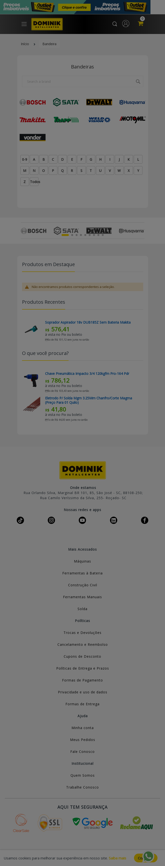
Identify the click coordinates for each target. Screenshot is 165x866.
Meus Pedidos (82, 739)
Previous (23, 230)
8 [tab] (98, 235)
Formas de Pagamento (82, 680)
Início (25, 44)
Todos (34, 181)
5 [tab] (85, 235)
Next (141, 230)
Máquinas (82, 561)
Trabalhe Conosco (82, 787)
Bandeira (49, 44)
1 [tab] (65, 235)
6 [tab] (90, 235)
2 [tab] (72, 235)
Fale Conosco (82, 751)
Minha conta (82, 727)
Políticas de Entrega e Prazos (82, 668)
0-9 (24, 159)
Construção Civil (82, 585)
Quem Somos (83, 775)
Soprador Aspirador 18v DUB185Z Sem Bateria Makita (88, 322)
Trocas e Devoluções (82, 632)
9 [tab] (103, 235)
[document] (82, 858)
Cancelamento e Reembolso (82, 644)
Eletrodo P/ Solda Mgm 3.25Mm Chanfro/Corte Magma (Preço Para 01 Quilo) (88, 400)
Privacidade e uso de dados (82, 692)
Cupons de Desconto (82, 656)
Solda (82, 608)
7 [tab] (94, 235)
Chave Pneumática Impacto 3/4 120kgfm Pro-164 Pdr (87, 373)
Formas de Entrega (82, 704)
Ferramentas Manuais (82, 597)
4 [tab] (81, 235)
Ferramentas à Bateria (82, 573)
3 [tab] (77, 235)
